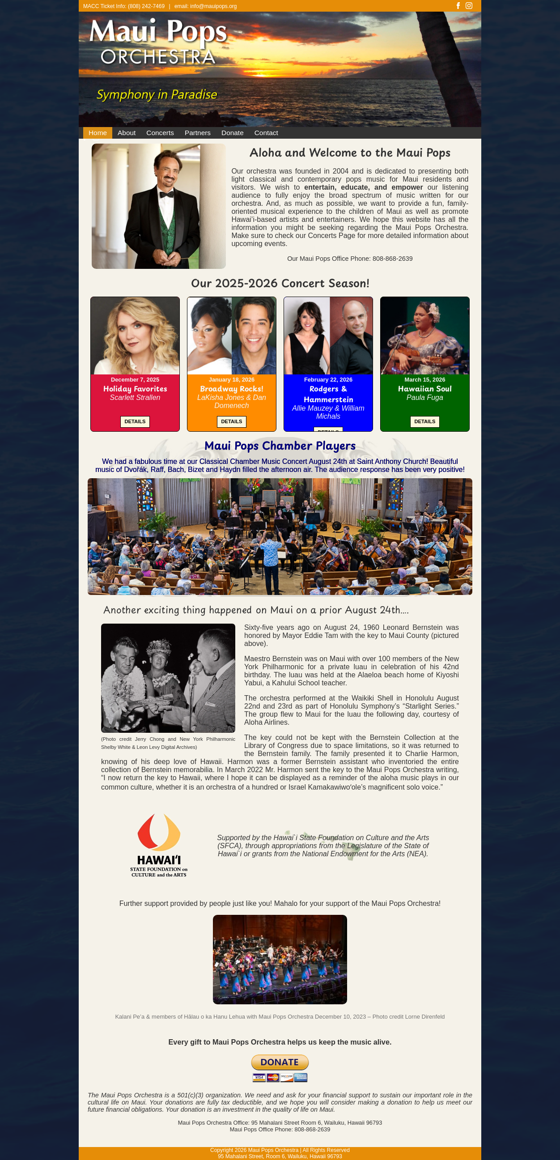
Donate (232, 132)
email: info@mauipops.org (205, 6)
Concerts (160, 132)
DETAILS (134, 421)
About (127, 132)
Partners (198, 132)
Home (98, 132)
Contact (266, 132)
